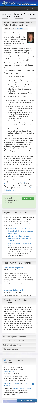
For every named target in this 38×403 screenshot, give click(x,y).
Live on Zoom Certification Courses (15, 341)
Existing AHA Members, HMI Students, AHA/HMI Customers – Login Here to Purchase (20, 238)
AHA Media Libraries (10, 349)
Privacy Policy (8, 383)
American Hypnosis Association (14, 337)
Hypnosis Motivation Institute (22, 388)
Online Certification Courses (13, 345)
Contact (24, 383)
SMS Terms (17, 383)
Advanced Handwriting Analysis (13, 268)
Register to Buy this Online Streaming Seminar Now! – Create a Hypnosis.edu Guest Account (20, 231)
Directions (7, 385)
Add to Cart (28, 198)
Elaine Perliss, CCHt (20, 29)
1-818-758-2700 (9, 371)
